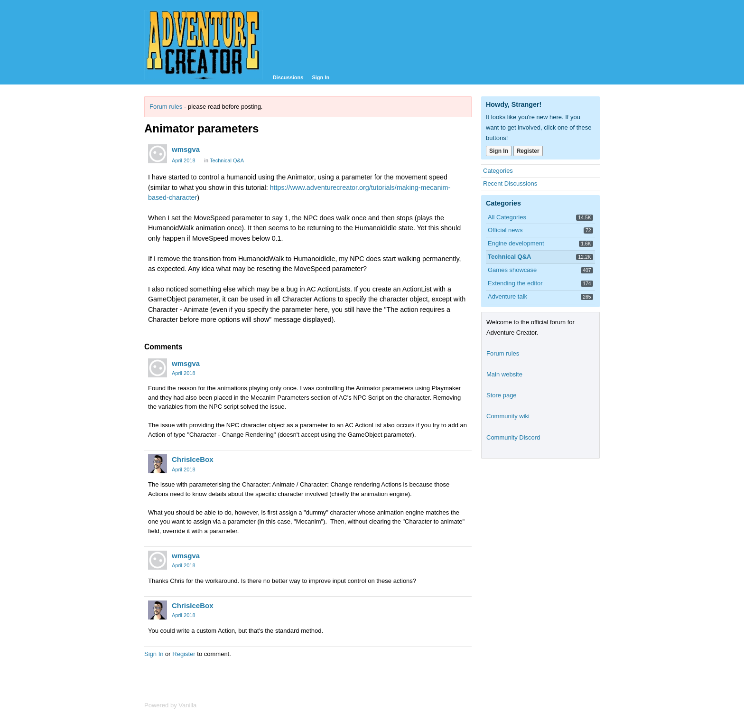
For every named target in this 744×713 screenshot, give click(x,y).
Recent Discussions (510, 183)
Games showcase (512, 269)
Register (183, 653)
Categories (498, 170)
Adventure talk (507, 296)
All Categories (507, 217)
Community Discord (513, 437)
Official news (505, 230)
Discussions (288, 77)
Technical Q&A (227, 160)
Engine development (516, 243)
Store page (501, 395)
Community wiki (508, 416)
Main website (504, 374)
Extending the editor (515, 283)
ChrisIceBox (193, 459)
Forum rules (165, 106)
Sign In (320, 77)
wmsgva (186, 149)
